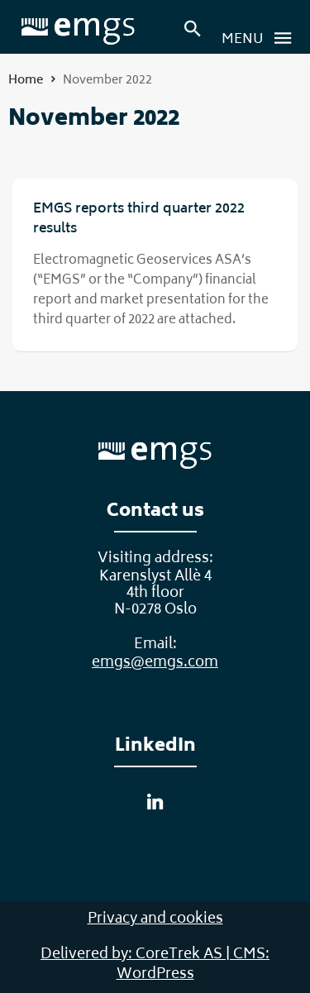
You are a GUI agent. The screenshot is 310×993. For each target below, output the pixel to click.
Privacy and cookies (155, 919)
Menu (261, 38)
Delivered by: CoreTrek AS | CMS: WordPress (155, 965)
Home (25, 80)
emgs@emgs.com (155, 663)
